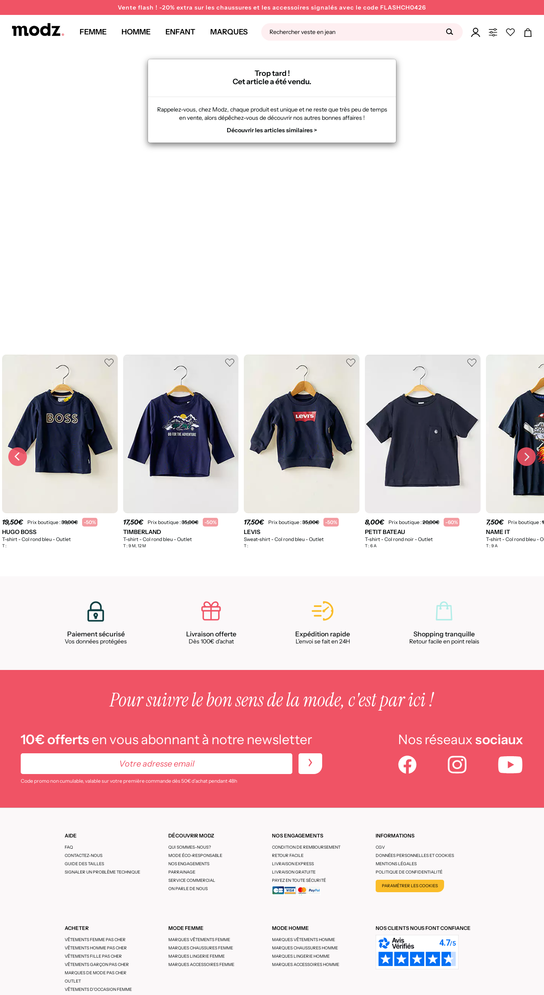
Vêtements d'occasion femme (98, 989)
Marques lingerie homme (301, 956)
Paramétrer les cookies (410, 885)
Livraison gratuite (294, 872)
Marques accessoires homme (305, 964)
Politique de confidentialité (409, 872)
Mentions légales (396, 863)
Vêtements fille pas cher (93, 956)
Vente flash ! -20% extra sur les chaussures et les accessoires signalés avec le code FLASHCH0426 (272, 7)
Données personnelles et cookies (415, 855)
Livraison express (293, 863)
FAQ (69, 847)
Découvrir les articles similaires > (272, 130)
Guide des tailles (84, 863)
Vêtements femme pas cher (95, 939)
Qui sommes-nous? (189, 847)
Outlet (73, 981)
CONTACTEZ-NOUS (83, 855)
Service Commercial (191, 880)
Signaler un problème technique (102, 872)
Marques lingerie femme (196, 956)
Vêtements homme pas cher (96, 948)
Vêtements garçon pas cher (97, 964)
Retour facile (288, 855)
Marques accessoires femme (201, 964)
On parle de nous (188, 888)
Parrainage (181, 872)
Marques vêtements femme (199, 939)
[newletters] (310, 763)
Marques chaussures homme (305, 948)
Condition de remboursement (306, 847)
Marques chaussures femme (200, 948)
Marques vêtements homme (303, 939)
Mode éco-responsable (195, 855)
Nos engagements (188, 863)
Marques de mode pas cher (95, 973)
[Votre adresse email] (156, 763)
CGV (380, 847)
